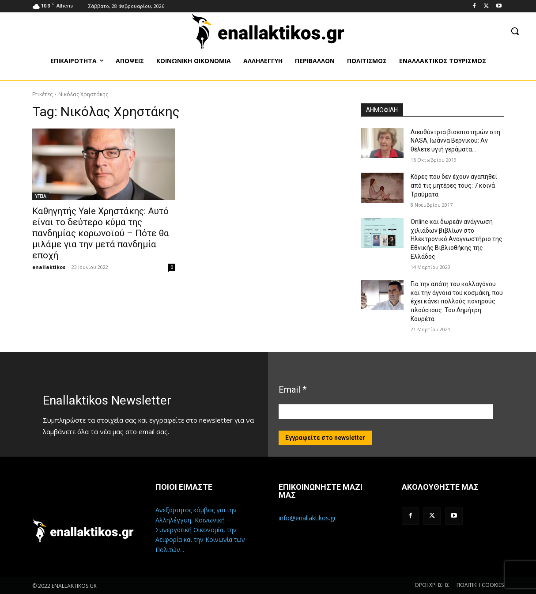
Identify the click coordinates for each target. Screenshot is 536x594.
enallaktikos (48, 267)
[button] (514, 31)
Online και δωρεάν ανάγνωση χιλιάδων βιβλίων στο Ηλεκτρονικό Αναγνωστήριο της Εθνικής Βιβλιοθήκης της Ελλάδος (456, 239)
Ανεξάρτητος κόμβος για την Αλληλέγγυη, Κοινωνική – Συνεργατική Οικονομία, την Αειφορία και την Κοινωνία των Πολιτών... (200, 530)
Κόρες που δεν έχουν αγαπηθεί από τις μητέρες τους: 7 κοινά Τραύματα (454, 185)
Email (292, 389)
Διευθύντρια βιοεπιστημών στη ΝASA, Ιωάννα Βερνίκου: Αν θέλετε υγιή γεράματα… (455, 141)
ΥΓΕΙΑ (40, 196)
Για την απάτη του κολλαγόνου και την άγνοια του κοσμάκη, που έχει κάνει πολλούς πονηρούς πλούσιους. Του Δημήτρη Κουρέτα (457, 301)
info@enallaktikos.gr (307, 518)
